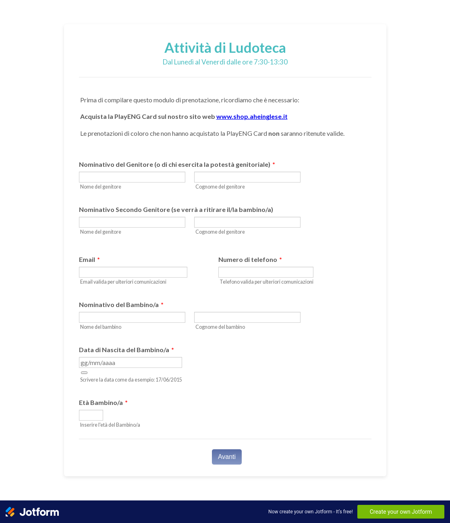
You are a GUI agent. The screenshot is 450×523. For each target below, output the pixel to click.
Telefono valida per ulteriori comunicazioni (266, 282)
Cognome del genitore (220, 187)
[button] (84, 372)
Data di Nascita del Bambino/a (126, 349)
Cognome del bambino (220, 327)
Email (89, 259)
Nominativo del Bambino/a (121, 304)
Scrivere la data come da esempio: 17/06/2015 (131, 380)
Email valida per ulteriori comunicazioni (123, 282)
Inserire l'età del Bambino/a (110, 425)
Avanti (227, 456)
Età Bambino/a (103, 402)
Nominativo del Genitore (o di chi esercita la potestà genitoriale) (177, 164)
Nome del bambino (100, 327)
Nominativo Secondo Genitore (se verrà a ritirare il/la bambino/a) (176, 209)
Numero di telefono (250, 259)
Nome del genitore (100, 187)
